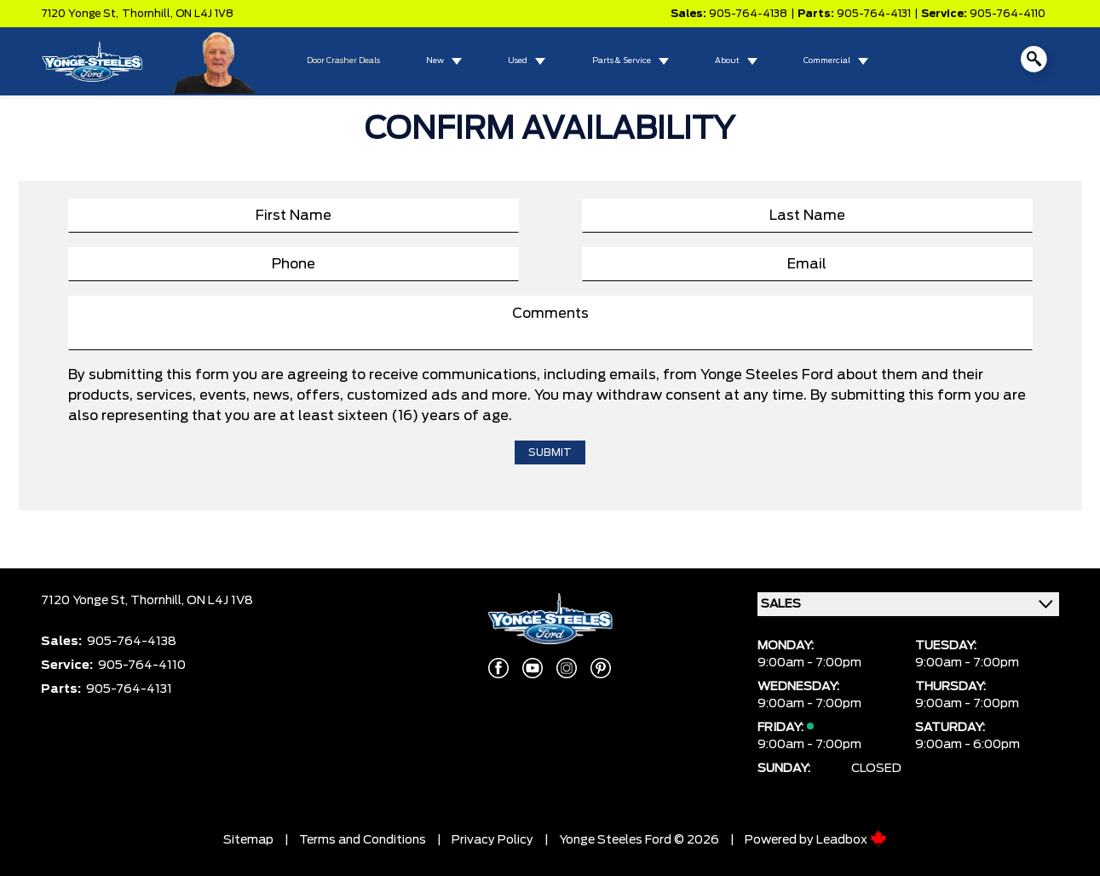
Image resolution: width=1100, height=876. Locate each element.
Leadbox (851, 840)
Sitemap (248, 840)
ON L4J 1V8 (204, 14)
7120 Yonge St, (79, 14)
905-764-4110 (1007, 14)
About (727, 61)
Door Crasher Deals (343, 61)
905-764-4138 (748, 14)
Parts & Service (621, 61)
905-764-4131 (874, 14)
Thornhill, (149, 14)
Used (517, 61)
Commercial (826, 61)
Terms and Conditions (362, 840)
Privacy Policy (492, 840)
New (435, 61)
